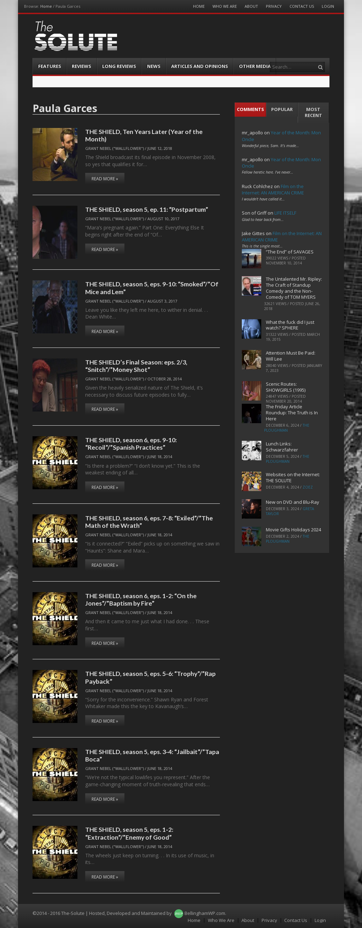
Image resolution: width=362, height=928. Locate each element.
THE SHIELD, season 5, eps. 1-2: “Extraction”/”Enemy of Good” (129, 833)
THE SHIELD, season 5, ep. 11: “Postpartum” (146, 209)
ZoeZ (308, 487)
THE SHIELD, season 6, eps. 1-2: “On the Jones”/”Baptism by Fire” (141, 599)
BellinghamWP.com (205, 913)
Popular (282, 109)
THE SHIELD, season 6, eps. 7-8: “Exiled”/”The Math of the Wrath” (149, 521)
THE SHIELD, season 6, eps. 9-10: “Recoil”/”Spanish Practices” (131, 443)
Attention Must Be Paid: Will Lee (290, 356)
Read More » (105, 179)
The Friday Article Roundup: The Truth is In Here (292, 412)
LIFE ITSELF (285, 213)
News (153, 66)
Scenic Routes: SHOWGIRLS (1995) (285, 387)
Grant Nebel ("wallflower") (114, 148)
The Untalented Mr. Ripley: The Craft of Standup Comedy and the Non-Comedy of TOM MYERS (294, 288)
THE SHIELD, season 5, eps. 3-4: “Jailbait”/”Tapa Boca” (152, 755)
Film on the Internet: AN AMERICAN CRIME (273, 189)
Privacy (274, 6)
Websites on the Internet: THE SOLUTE (293, 477)
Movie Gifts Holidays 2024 (293, 529)
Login (328, 6)
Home (46, 6)
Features (49, 66)
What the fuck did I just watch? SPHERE (290, 325)
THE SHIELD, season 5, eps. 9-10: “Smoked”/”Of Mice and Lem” (151, 287)
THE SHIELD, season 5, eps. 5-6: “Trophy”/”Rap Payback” (150, 677)
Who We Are (224, 6)
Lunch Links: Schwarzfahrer (282, 446)
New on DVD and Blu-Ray (292, 502)
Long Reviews (119, 66)
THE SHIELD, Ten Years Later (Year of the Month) (144, 135)
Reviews (81, 66)
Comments (250, 109)
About (251, 6)
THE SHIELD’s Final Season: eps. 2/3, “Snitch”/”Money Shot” (136, 365)
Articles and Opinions (199, 66)
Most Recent (313, 112)
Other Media (255, 66)
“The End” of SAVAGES (290, 252)
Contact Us (302, 6)
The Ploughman (286, 428)
